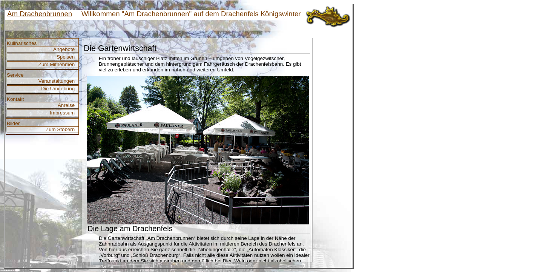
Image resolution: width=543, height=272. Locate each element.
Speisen (66, 57)
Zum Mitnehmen (56, 64)
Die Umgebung (58, 88)
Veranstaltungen (56, 81)
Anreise (66, 105)
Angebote (64, 49)
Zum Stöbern (60, 129)
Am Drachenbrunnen (39, 14)
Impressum (62, 113)
